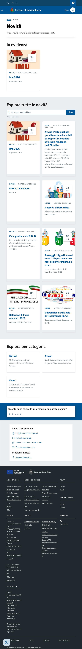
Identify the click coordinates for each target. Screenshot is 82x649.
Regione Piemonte (12, 3)
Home (9, 19)
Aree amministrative (14, 486)
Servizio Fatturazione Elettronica (31, 523)
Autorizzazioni (29, 496)
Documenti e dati (13, 489)
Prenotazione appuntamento (49, 549)
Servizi (31, 640)
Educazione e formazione (31, 505)
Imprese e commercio (32, 510)
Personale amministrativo (14, 501)
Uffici (8, 510)
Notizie (12, 73)
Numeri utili (11, 580)
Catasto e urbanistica (31, 500)
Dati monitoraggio (13, 640)
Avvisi (47, 125)
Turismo (45, 500)
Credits (46, 640)
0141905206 (11, 537)
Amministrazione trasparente (49, 536)
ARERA (27, 528)
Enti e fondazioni (12, 493)
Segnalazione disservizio (49, 544)
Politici (9, 506)
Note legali (46, 525)
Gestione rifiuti (47, 503)
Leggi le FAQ (46, 540)
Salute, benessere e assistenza (49, 488)
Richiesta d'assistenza (49, 554)
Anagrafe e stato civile (32, 491)
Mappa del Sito (64, 640)
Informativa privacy (49, 521)
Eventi (62, 507)
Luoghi (62, 504)
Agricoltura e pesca (31, 486)
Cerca (71, 112)
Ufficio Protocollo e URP (14, 572)
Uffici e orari (11, 577)
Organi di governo (13, 496)
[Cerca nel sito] (72, 10)
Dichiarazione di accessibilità (49, 530)
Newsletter (64, 524)
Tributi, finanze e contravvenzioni (49, 495)
